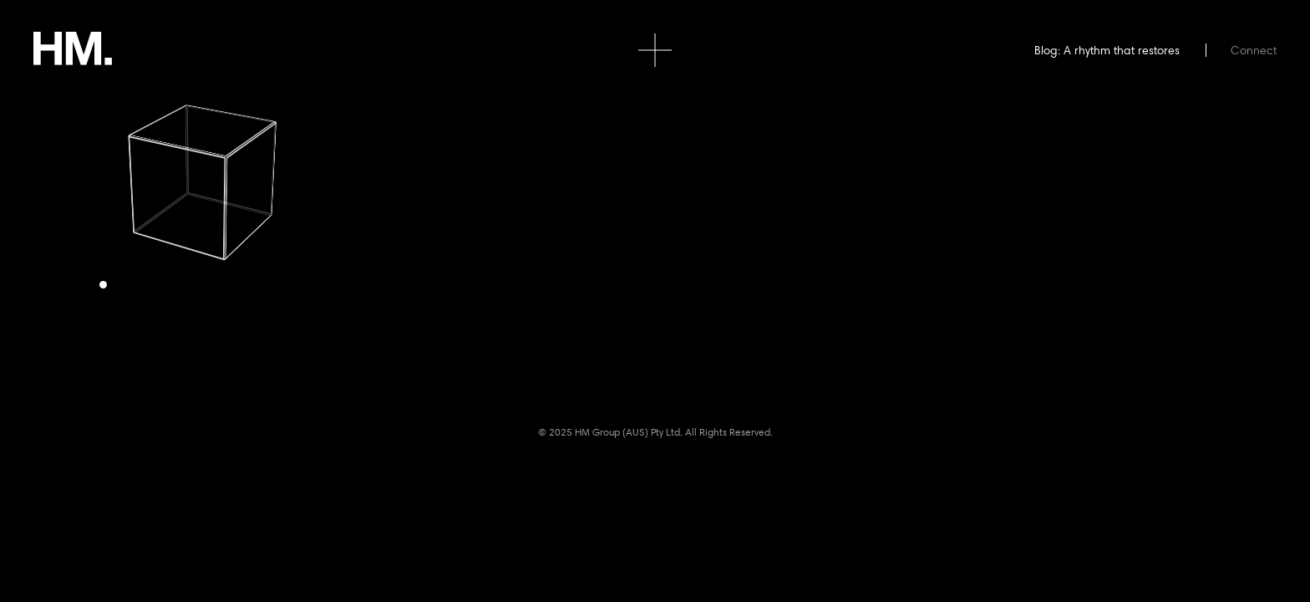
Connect (1254, 50)
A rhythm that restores (1122, 50)
